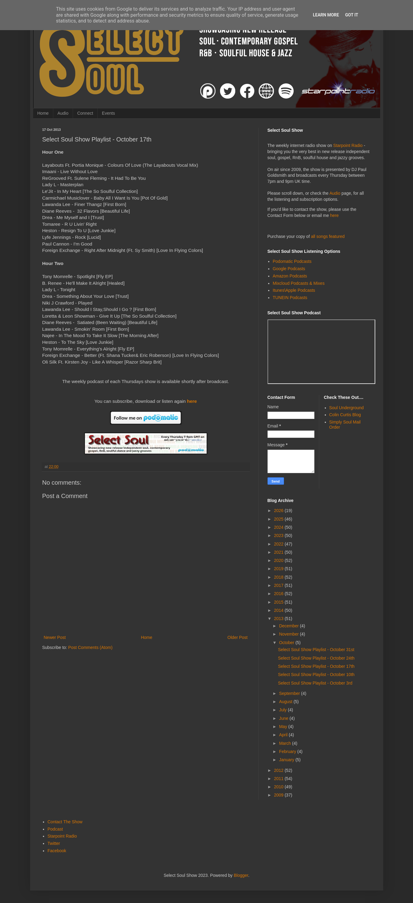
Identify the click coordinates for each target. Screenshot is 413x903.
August (286, 701)
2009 (279, 795)
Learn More (326, 14)
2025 (279, 519)
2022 (279, 544)
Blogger (241, 875)
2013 (279, 618)
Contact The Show (64, 821)
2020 (279, 560)
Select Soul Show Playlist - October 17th (316, 666)
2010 (279, 786)
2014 (279, 610)
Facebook (56, 850)
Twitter (53, 843)
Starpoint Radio (348, 145)
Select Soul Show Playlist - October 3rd (315, 683)
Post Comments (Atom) (90, 647)
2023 (279, 535)
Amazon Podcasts (290, 276)
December (289, 625)
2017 (279, 585)
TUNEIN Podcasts (290, 297)
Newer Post (55, 637)
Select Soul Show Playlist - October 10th (316, 674)
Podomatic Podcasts (292, 261)
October (287, 642)
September (290, 693)
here (192, 401)
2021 (279, 552)
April (284, 734)
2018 (279, 577)
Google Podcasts (289, 268)
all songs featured (328, 236)
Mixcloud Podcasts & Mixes (298, 283)
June (284, 718)
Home (43, 113)
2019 (279, 568)
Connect (85, 113)
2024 (279, 527)
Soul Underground (346, 407)
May (283, 726)
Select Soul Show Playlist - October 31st (316, 649)
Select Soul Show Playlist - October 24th (316, 658)
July (283, 709)
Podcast (55, 829)
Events (108, 113)
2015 (279, 602)
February (288, 751)
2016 (279, 593)
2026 (279, 510)
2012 (279, 770)
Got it (351, 14)
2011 (279, 778)
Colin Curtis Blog (345, 414)
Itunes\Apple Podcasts (294, 290)
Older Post (237, 637)
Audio (63, 113)
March (285, 743)
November (289, 634)
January (287, 759)
